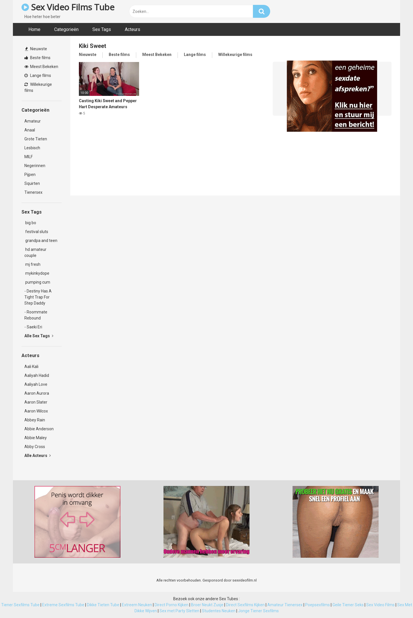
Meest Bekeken (41, 66)
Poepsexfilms (317, 604)
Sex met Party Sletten (179, 611)
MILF (28, 156)
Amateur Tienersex (285, 604)
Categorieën (66, 29)
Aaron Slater (35, 402)
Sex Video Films (380, 604)
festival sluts (36, 231)
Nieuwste (36, 49)
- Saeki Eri (33, 327)
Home (34, 29)
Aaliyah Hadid (36, 375)
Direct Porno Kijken (171, 604)
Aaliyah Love (35, 384)
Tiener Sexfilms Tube (20, 604)
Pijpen (30, 174)
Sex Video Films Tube (68, 7)
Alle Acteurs (37, 455)
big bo (30, 222)
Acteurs (132, 29)
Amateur (32, 121)
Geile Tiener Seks (348, 604)
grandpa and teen (40, 240)
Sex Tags (101, 29)
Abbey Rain (34, 420)
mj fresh (32, 264)
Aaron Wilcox (36, 411)
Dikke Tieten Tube (103, 604)
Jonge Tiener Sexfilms (258, 611)
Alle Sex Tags (38, 336)
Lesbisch (32, 148)
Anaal (29, 130)
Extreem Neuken (137, 604)
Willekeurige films (38, 87)
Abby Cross (34, 446)
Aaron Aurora (36, 393)
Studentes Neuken (218, 611)
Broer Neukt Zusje (207, 604)
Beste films (37, 57)
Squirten (32, 183)
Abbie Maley (35, 437)
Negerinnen (34, 165)
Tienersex (33, 192)
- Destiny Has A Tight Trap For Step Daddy (38, 297)
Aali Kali (31, 366)
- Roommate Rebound (35, 315)
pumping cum (37, 282)
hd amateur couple (35, 252)
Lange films (37, 75)
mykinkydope (36, 273)
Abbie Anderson (39, 429)
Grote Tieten (35, 139)
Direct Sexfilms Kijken (245, 604)
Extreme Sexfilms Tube (63, 604)
